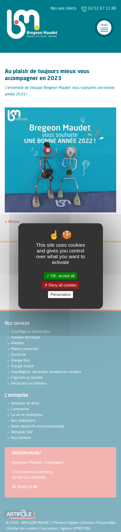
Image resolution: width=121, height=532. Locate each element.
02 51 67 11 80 (102, 9)
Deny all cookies (61, 285)
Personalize (61, 294)
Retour (14, 222)
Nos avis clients (63, 9)
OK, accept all (60, 276)
